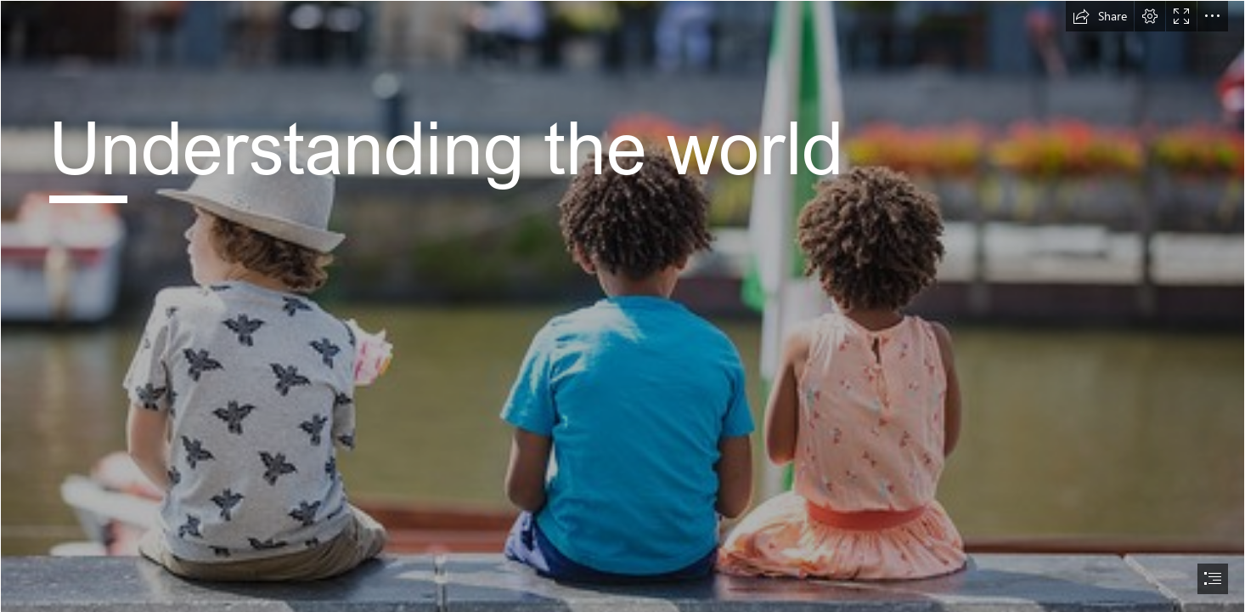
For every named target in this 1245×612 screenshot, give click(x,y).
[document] (622, 306)
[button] (1100, 16)
